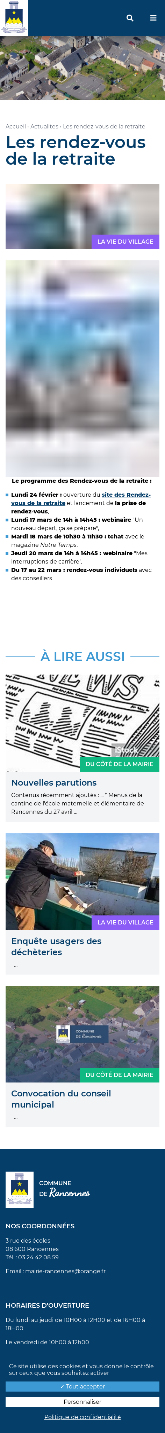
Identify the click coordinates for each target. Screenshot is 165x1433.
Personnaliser (82, 1402)
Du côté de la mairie (119, 764)
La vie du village (125, 241)
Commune (64, 1190)
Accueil (16, 126)
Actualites (44, 126)
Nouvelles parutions (53, 783)
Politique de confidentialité (82, 1417)
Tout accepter (82, 1386)
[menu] (153, 18)
